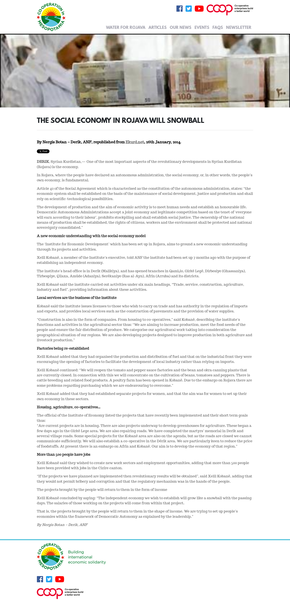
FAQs (217, 27)
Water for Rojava (125, 27)
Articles (158, 27)
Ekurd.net (135, 142)
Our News (180, 27)
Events (202, 27)
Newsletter (238, 27)
